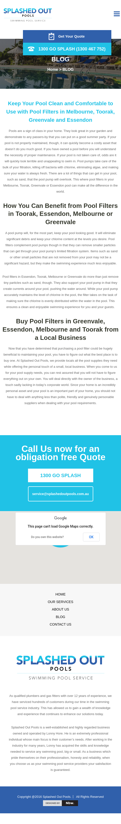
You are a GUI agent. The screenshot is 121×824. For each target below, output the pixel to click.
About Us (60, 609)
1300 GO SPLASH (60, 475)
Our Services (60, 602)
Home (61, 594)
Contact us (60, 624)
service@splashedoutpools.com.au (60, 494)
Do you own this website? (47, 537)
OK (91, 537)
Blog (60, 617)
